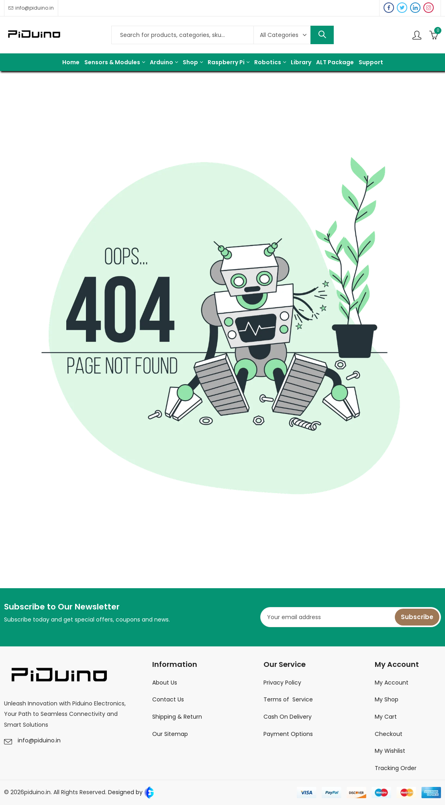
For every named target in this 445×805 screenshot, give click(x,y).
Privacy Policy (282, 683)
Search (322, 35)
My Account (391, 683)
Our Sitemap (170, 734)
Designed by (130, 792)
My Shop (386, 699)
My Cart (386, 717)
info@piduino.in (39, 740)
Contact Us (168, 699)
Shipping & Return (177, 717)
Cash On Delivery (287, 717)
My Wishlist (390, 751)
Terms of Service (288, 699)
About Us (164, 683)
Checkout (388, 734)
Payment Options (288, 734)
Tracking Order (395, 768)
